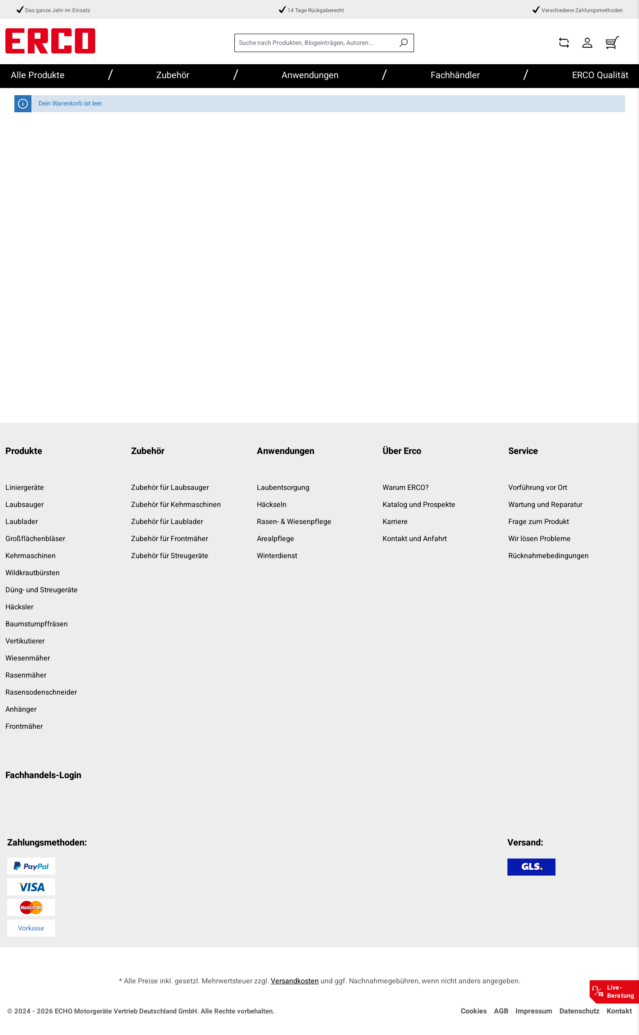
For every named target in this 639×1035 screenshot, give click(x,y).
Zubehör (147, 451)
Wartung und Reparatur (545, 504)
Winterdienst (277, 556)
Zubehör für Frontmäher (169, 538)
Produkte (23, 451)
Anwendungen (285, 451)
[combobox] (313, 43)
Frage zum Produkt (538, 521)
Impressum (534, 1011)
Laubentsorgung (283, 487)
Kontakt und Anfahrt (415, 538)
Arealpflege (275, 538)
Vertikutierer (24, 641)
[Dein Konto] (587, 43)
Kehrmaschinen (30, 556)
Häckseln (271, 504)
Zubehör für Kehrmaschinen (176, 504)
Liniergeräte (24, 487)
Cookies (474, 1011)
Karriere (395, 521)
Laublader (21, 521)
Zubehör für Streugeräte (169, 556)
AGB (501, 1011)
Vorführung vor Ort (537, 487)
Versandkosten (295, 981)
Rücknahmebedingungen (548, 556)
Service (523, 451)
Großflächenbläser (35, 538)
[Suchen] (403, 43)
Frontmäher (24, 726)
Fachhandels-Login (43, 775)
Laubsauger (24, 504)
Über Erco (402, 451)
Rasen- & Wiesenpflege (294, 521)
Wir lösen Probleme (539, 538)
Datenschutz (579, 1011)
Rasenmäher (25, 675)
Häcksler (19, 607)
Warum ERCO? (406, 487)
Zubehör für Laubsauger (170, 487)
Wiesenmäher (27, 658)
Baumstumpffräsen (36, 624)
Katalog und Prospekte (419, 504)
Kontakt (619, 1011)
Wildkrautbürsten (32, 573)
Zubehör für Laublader (167, 521)
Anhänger (20, 709)
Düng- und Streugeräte (41, 590)
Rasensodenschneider (41, 692)
